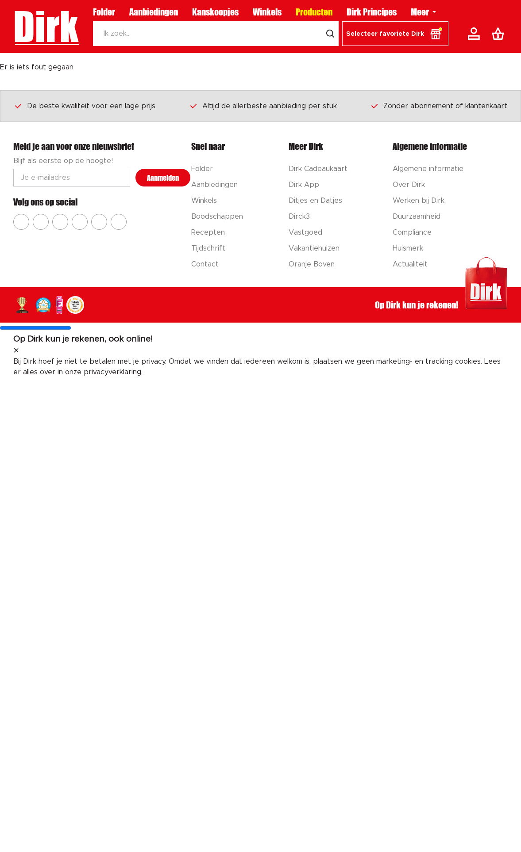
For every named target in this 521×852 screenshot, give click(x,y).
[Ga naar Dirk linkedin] (119, 222)
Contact (205, 264)
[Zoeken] (207, 33)
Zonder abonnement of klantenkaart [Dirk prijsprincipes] (438, 105)
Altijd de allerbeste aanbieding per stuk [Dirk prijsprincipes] (263, 105)
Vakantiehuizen (314, 248)
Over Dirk (409, 184)
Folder (104, 12)
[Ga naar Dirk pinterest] (80, 222)
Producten (314, 12)
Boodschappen (217, 216)
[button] (395, 33)
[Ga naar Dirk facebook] (21, 222)
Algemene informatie (428, 168)
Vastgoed (305, 232)
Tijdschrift (208, 248)
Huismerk (408, 248)
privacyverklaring (112, 372)
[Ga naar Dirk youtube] (60, 222)
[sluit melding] (16, 350)
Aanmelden (163, 178)
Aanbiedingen (153, 12)
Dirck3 (299, 216)
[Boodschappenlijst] (500, 33)
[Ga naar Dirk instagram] (41, 222)
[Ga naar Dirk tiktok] (99, 222)
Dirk (45, 26)
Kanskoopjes (215, 12)
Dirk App (304, 184)
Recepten (208, 232)
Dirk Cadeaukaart (318, 168)
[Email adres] (71, 177)
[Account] (475, 33)
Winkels (267, 12)
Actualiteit (410, 264)
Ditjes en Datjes (315, 200)
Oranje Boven (312, 264)
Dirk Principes (372, 12)
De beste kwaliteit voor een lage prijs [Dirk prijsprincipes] (84, 105)
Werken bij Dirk (418, 200)
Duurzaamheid (416, 216)
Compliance (412, 232)
